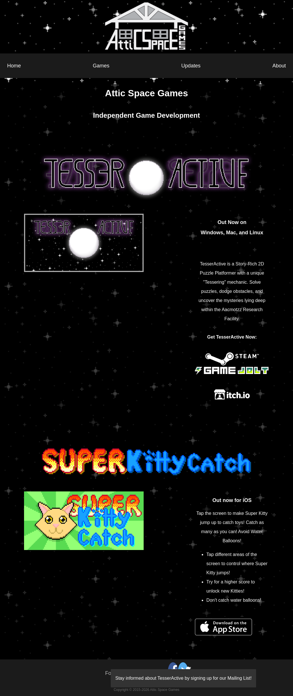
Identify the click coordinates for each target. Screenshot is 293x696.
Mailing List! (239, 678)
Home (14, 66)
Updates (191, 66)
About (279, 66)
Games (101, 66)
